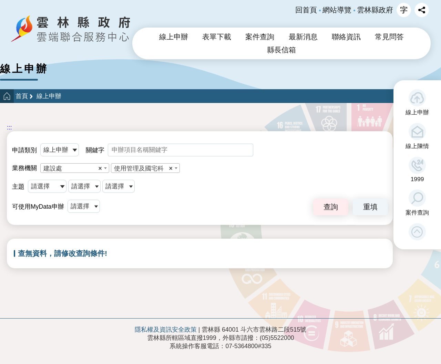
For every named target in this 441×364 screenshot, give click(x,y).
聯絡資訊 (346, 37)
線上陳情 (417, 146)
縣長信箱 (281, 50)
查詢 (331, 207)
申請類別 (24, 150)
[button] (417, 231)
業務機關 (24, 168)
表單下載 (216, 37)
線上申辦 (417, 112)
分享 (421, 10)
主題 (18, 186)
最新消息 (303, 37)
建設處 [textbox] (72, 168)
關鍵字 (95, 150)
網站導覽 (336, 10)
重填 (370, 207)
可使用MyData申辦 (38, 206)
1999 (417, 179)
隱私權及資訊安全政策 (166, 329)
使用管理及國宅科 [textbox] (143, 168)
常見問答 (389, 37)
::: (9, 127)
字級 (404, 10)
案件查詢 (417, 212)
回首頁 (306, 10)
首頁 (22, 96)
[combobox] (74, 168)
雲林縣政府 (375, 10)
